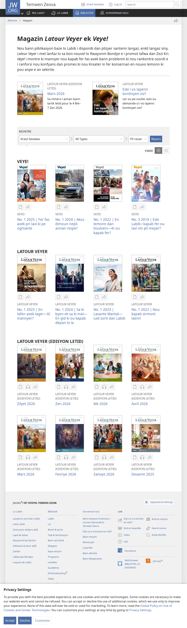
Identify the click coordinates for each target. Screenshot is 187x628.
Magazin (52, 545)
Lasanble (87, 547)
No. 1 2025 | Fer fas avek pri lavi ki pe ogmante (33, 224)
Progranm (53, 556)
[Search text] (150, 4)
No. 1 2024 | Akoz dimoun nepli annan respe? (69, 224)
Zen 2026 (62, 403)
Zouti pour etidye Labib (25, 529)
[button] (59, 13)
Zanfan (16, 551)
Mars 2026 (55, 93)
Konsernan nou (91, 511)
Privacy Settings (140, 610)
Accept (10, 621)
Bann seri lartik (56, 540)
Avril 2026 (139, 403)
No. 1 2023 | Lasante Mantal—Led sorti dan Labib (109, 314)
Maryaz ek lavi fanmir (24, 540)
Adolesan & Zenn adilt (25, 545)
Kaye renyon (55, 551)
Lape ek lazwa (20, 535)
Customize (42, 621)
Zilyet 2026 (26, 403)
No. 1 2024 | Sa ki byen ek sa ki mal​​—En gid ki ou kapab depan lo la (71, 316)
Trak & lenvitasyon (58, 535)
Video (51, 578)
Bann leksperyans (92, 558)
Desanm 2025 (142, 474)
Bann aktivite (90, 553)
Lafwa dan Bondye (23, 556)
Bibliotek (12, 20)
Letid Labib (19, 524)
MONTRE (25, 131)
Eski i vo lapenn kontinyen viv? (135, 91)
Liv (49, 524)
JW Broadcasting (57, 573)
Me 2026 (101, 403)
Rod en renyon (157, 519)
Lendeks (52, 562)
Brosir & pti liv (55, 529)
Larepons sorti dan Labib (26, 518)
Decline (25, 621)
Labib (51, 518)
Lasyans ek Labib (22, 562)
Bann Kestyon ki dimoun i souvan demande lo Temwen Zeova (96, 522)
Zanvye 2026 (104, 474)
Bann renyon (90, 536)
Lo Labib (17, 511)
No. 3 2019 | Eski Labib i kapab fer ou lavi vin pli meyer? (148, 224)
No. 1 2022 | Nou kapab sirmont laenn (145, 314)
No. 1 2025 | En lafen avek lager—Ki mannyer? (33, 314)
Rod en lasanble (129, 528)
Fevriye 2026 (65, 474)
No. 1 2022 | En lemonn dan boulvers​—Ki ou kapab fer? (107, 226)
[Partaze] (176, 20)
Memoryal (88, 542)
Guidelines (53, 567)
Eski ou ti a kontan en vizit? (97, 531)
